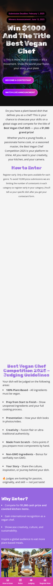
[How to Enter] (7, 580)
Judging (31, 583)
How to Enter (8, 583)
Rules (20, 583)
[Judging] (31, 580)
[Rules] (20, 580)
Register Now (45, 583)
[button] (20, 92)
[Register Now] (45, 580)
